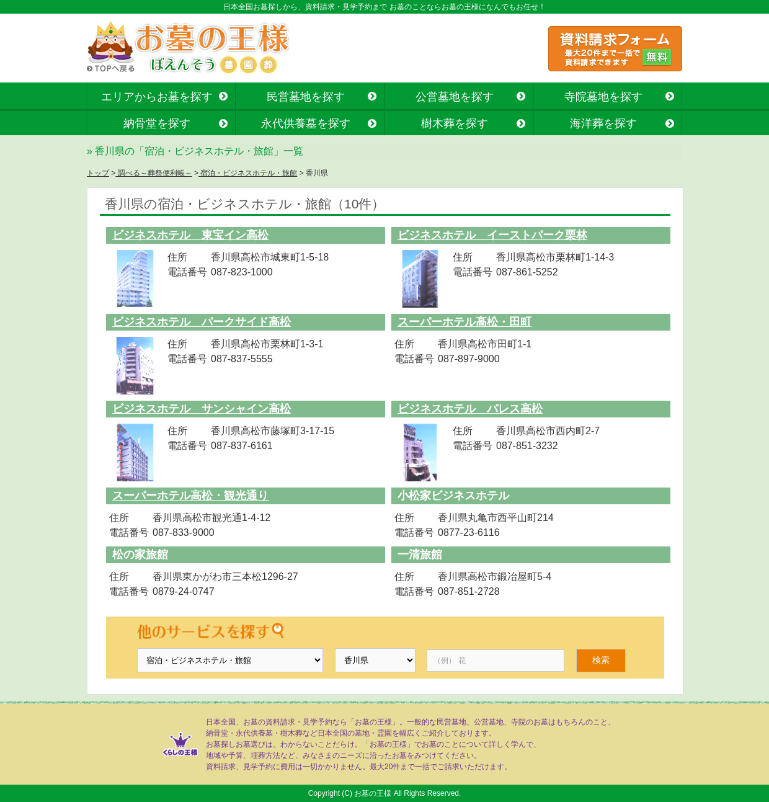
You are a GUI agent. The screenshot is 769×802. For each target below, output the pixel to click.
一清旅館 (420, 554)
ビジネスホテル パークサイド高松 (201, 322)
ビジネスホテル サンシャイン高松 (201, 409)
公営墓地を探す (455, 97)
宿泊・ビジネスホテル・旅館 (247, 173)
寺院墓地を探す (603, 97)
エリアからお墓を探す (157, 97)
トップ (98, 173)
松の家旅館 (140, 554)
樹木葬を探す (454, 123)
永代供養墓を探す (305, 123)
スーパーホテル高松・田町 (464, 322)
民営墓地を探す (306, 97)
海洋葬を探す (603, 123)
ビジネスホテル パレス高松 (470, 409)
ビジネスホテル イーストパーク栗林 (492, 235)
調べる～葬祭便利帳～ (153, 173)
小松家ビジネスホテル (453, 495)
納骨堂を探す (156, 123)
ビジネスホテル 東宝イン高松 (190, 235)
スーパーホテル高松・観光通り (190, 495)
